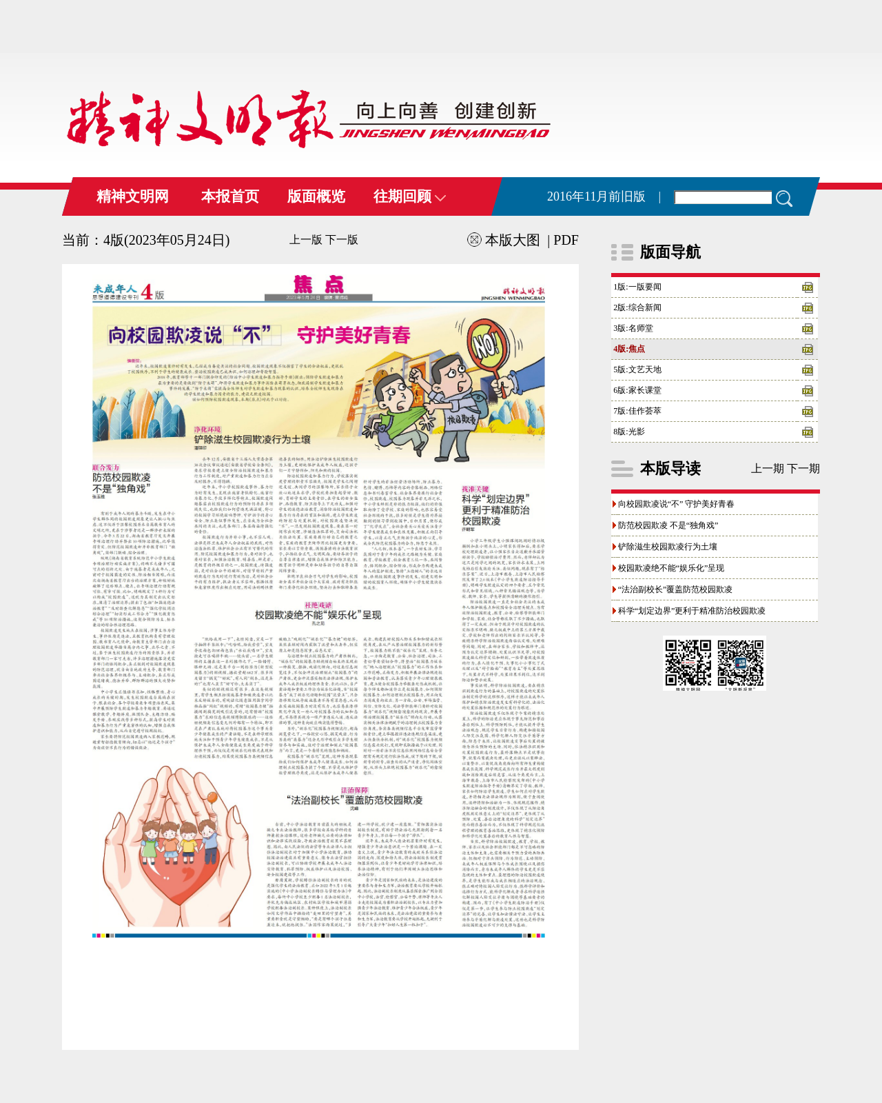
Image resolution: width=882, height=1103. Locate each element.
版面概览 (316, 196)
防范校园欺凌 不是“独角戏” (668, 525)
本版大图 (503, 239)
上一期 (767, 468)
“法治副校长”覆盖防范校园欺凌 (675, 589)
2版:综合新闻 (637, 307)
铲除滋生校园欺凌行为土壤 (667, 547)
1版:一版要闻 (637, 287)
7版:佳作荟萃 (637, 411)
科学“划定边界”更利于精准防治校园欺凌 (692, 611)
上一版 (305, 239)
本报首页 (230, 196)
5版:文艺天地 (637, 369)
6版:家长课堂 (637, 390)
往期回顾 (409, 196)
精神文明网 (132, 196)
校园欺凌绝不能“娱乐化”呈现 (671, 568)
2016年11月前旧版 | (604, 196)
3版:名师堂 (633, 328)
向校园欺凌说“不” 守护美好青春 (676, 504)
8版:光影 (628, 431)
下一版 (341, 239)
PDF (566, 239)
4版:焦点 (629, 349)
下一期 (803, 468)
